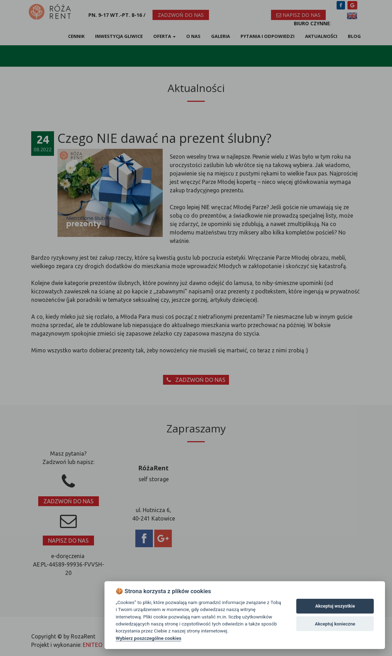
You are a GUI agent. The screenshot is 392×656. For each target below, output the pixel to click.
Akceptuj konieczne (335, 624)
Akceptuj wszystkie (335, 606)
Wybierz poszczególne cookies (148, 638)
